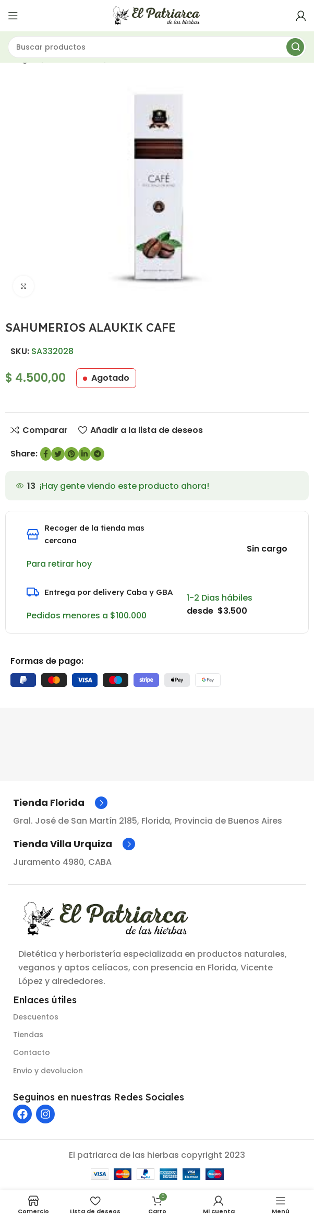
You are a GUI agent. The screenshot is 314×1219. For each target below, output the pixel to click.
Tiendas (28, 1034)
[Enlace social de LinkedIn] (84, 454)
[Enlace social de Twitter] (58, 454)
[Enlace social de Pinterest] (71, 454)
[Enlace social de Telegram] (97, 454)
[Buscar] (157, 47)
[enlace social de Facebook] (45, 454)
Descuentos (35, 1017)
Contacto (31, 1052)
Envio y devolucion (48, 1070)
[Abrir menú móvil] (13, 15)
